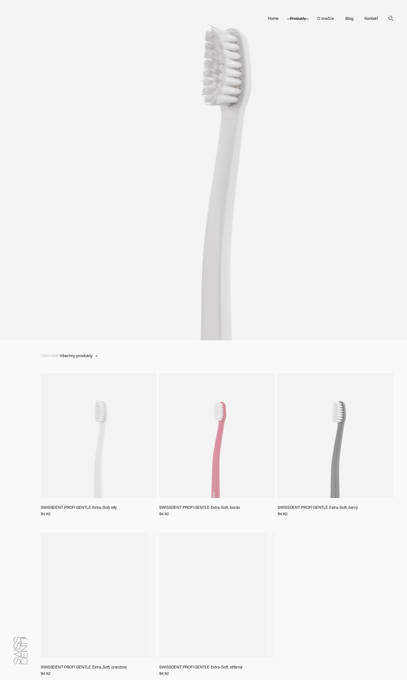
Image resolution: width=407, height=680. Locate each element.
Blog (349, 16)
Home (273, 16)
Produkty (298, 16)
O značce (325, 16)
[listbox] (79, 356)
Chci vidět (49, 356)
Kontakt (371, 16)
